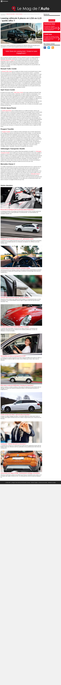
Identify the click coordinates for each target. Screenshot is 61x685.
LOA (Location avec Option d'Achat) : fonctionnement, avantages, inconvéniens (20, 473)
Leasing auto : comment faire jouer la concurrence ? (13, 444)
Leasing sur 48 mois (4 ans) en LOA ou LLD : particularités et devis (17, 239)
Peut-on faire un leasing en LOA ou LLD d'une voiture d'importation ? (18, 209)
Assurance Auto (49, 24)
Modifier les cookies (52, 482)
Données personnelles (43, 482)
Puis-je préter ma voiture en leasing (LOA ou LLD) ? (13, 356)
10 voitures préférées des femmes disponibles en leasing (15, 326)
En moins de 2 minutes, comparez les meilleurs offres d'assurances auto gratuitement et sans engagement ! (51, 28)
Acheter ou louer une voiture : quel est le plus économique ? (15, 414)
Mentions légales (34, 482)
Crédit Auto (48, 34)
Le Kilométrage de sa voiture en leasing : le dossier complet (15, 268)
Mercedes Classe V (35, 173)
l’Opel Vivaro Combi (18, 92)
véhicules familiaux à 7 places (7, 60)
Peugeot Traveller (6, 131)
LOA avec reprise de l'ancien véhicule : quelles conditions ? (15, 297)
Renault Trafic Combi (7, 71)
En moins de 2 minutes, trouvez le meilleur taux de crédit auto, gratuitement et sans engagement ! (51, 38)
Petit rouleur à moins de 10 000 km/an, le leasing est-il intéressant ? (17, 385)
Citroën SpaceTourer (7, 110)
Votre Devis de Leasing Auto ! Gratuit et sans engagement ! (21, 52)
